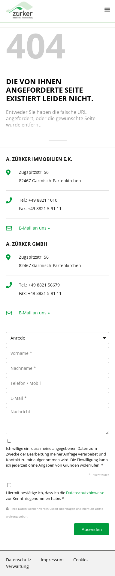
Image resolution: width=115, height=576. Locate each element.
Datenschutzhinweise (85, 492)
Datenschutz (18, 560)
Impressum (52, 560)
